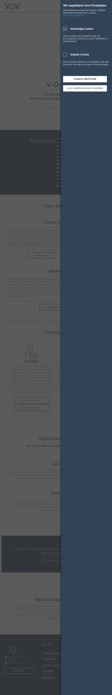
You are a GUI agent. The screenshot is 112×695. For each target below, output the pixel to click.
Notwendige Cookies (81, 28)
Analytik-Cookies (79, 54)
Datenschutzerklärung (73, 15)
